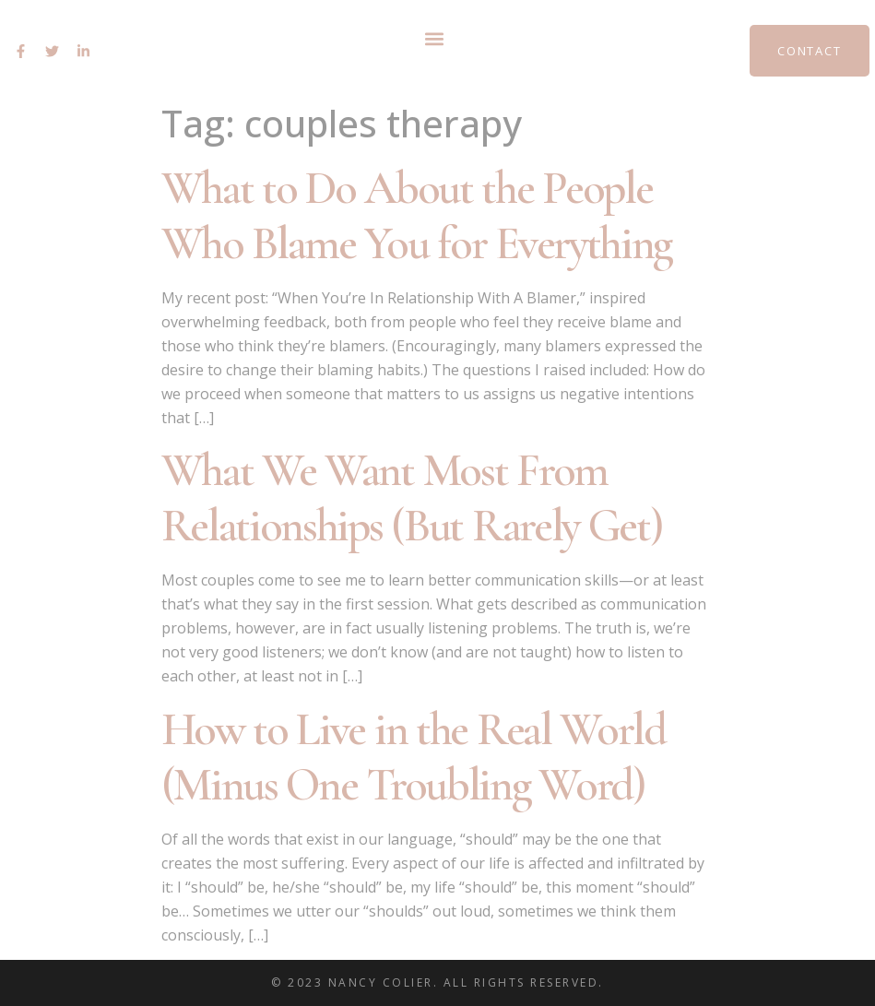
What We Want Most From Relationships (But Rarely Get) (411, 498)
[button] (435, 38)
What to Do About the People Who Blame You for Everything (416, 215)
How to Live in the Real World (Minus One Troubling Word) (413, 757)
